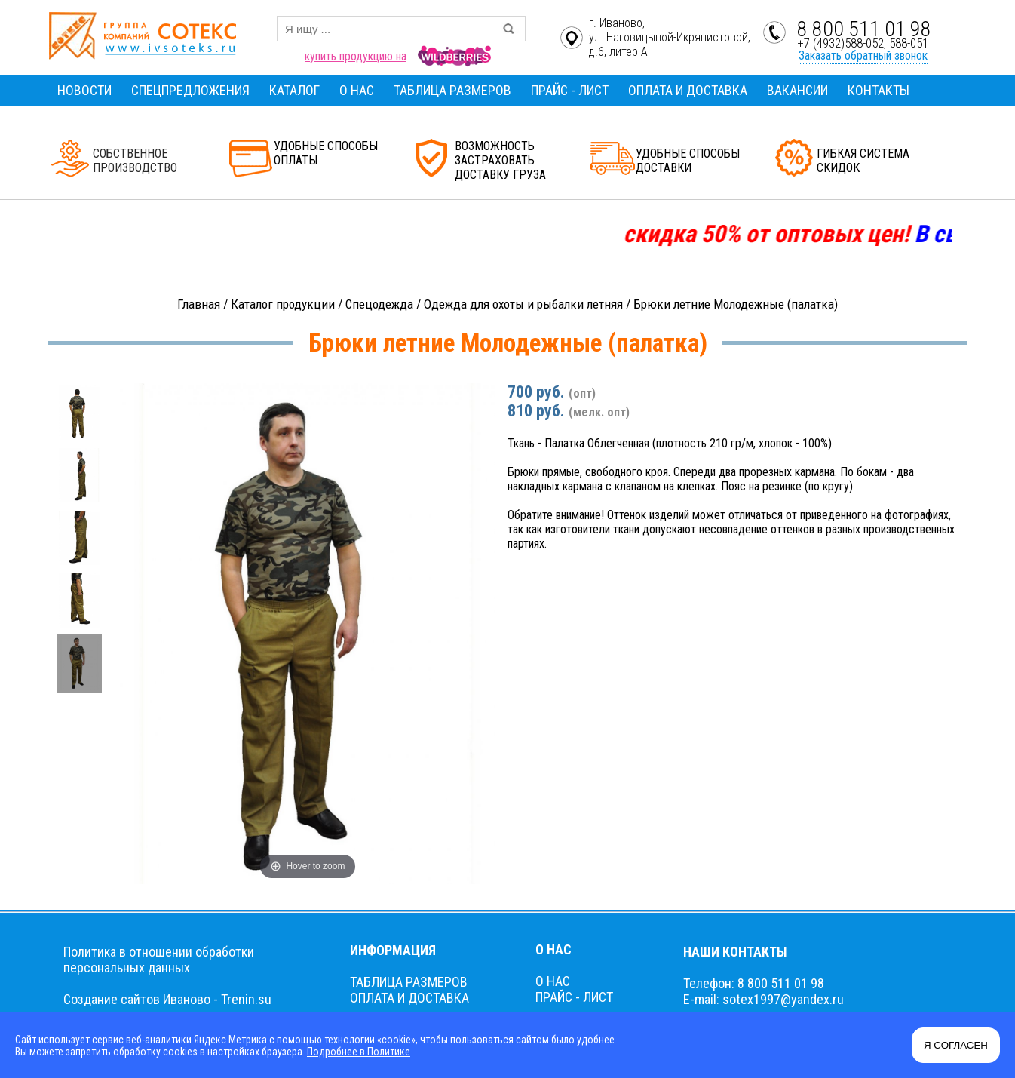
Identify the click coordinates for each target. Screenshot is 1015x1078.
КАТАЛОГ (294, 90)
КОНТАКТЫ (878, 90)
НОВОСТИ (84, 90)
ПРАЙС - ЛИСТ (570, 90)
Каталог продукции (283, 304)
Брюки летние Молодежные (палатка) (735, 304)
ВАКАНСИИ (797, 90)
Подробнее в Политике (358, 1052)
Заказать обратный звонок (863, 55)
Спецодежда (379, 304)
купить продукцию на (355, 56)
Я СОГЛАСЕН (956, 1045)
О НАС (356, 90)
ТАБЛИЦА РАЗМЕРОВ (452, 90)
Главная (198, 304)
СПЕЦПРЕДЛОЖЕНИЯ (190, 90)
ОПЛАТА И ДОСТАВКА (687, 90)
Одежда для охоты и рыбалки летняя (523, 304)
